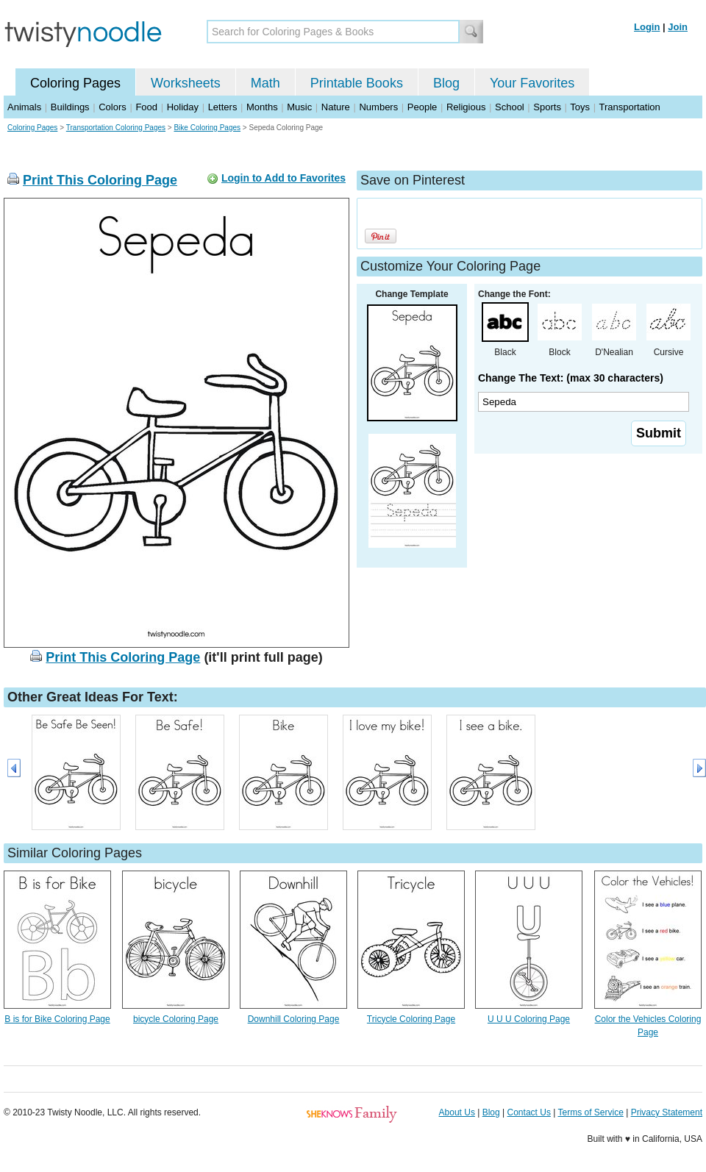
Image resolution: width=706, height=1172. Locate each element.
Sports (547, 106)
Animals (24, 106)
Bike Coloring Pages (207, 128)
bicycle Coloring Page (175, 1019)
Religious (465, 106)
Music (299, 106)
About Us (457, 1112)
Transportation (629, 106)
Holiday (183, 106)
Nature (335, 106)
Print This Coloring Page (100, 180)
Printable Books (356, 83)
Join (678, 26)
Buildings (70, 106)
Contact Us (529, 1112)
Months (262, 106)
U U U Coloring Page (529, 1019)
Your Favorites (532, 83)
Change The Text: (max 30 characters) (570, 378)
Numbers (378, 106)
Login (647, 26)
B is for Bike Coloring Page (57, 1019)
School (509, 106)
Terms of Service (590, 1112)
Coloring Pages (75, 83)
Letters (223, 106)
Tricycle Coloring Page (411, 1019)
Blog (446, 83)
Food (146, 106)
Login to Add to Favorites (283, 178)
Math (265, 83)
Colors (112, 106)
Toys (580, 106)
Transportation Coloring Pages (115, 128)
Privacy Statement (666, 1112)
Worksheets (186, 83)
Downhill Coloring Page (294, 1019)
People (422, 106)
